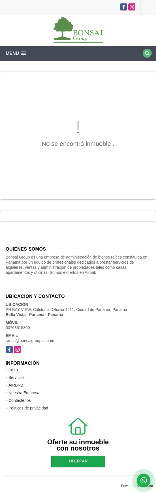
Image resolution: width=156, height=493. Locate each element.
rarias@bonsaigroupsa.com (30, 340)
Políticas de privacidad (28, 408)
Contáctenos (19, 400)
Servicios (16, 377)
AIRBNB (15, 385)
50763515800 (18, 327)
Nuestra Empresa (23, 392)
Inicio (13, 370)
